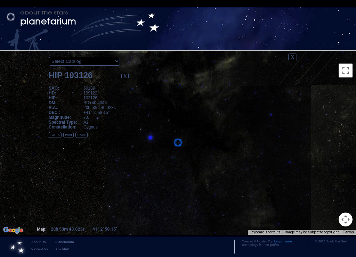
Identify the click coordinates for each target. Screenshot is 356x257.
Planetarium (64, 242)
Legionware (283, 241)
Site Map (61, 248)
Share (81, 135)
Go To (55, 135)
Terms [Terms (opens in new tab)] (348, 232)
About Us (38, 242)
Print (68, 135)
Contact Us (39, 248)
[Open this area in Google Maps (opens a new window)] (13, 230)
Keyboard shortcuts (265, 232)
